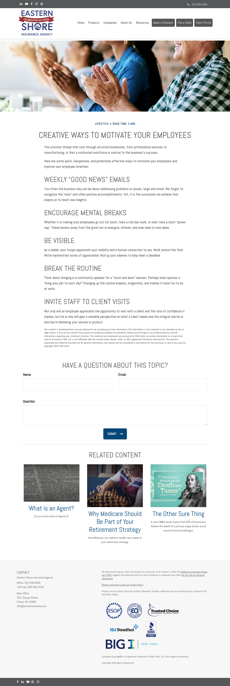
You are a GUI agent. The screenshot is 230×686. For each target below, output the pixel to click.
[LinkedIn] (21, 4)
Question (29, 401)
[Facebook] (31, 4)
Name (27, 374)
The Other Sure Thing (178, 514)
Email (122, 374)
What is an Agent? (51, 508)
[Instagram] (36, 4)
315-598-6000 (197, 4)
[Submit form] (114, 433)
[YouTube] (26, 4)
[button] (94, 23)
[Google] (42, 4)
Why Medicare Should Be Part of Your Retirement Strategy (115, 522)
